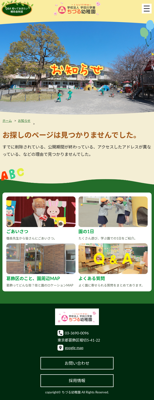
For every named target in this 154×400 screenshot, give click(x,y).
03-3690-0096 (77, 333)
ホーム (7, 121)
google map (74, 347)
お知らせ (24, 121)
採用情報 (77, 380)
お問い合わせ (77, 363)
